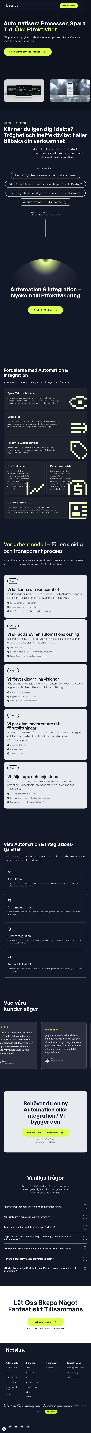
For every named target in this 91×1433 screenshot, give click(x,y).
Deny (38, 1411)
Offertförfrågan (73, 1372)
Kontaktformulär (73, 1377)
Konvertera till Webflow (11, 1388)
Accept (51, 1411)
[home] (12, 6)
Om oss (49, 1368)
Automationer (12, 1377)
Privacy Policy (53, 1407)
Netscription (11, 1382)
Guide (28, 1397)
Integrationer (31, 1387)
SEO (8, 1394)
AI (7, 1372)
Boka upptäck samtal (75, 1368)
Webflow (30, 1372)
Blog (28, 1368)
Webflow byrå (11, 1368)
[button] (82, 6)
